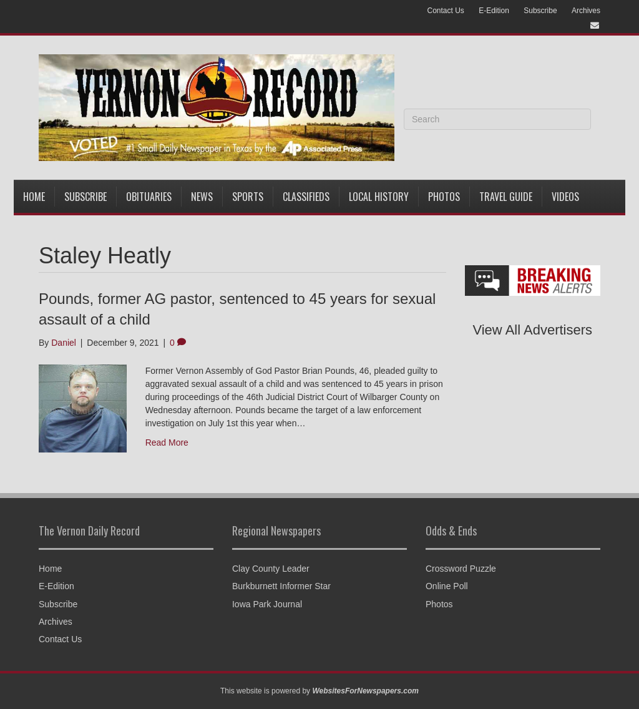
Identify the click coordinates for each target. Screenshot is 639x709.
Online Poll (447, 586)
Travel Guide (505, 196)
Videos (565, 196)
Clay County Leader (271, 569)
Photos (444, 196)
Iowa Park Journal (267, 604)
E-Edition (494, 10)
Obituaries (149, 196)
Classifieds (306, 196)
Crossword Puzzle (461, 569)
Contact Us (445, 10)
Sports (247, 196)
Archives (586, 10)
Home (34, 196)
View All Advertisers (532, 330)
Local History (379, 196)
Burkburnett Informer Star (281, 586)
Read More (166, 442)
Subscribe (540, 10)
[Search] (497, 119)
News (202, 196)
